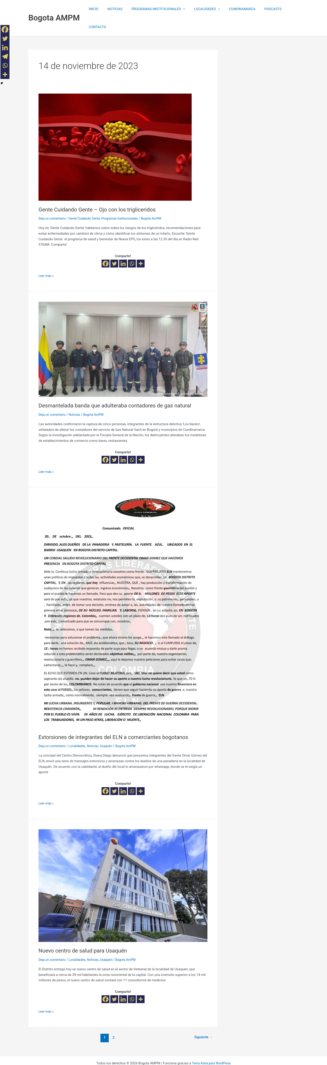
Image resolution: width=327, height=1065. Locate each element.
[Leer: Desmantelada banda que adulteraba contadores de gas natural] (123, 331)
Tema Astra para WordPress (211, 1045)
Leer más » (47, 257)
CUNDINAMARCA (234, 9)
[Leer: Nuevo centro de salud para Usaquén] (123, 867)
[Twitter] (114, 245)
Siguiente (202, 1019)
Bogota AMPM (54, 8)
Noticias (77, 397)
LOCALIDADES (201, 9)
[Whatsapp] (132, 245)
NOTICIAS (113, 9)
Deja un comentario (53, 200)
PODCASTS (262, 9)
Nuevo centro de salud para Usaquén (86, 932)
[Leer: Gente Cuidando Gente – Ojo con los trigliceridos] (115, 129)
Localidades (80, 728)
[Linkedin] (123, 245)
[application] (179, 9)
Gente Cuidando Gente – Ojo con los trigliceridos (102, 191)
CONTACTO (286, 9)
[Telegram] (4, 56)
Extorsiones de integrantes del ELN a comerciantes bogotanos (119, 719)
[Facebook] (105, 245)
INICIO (94, 9)
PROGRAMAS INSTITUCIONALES (155, 9)
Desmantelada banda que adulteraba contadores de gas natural (121, 387)
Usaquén (111, 728)
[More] (141, 245)
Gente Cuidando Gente (87, 200)
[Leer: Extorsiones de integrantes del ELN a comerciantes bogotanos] (122, 595)
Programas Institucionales (125, 200)
